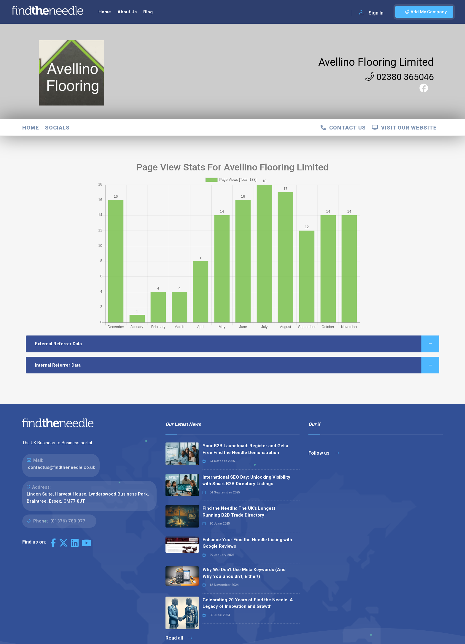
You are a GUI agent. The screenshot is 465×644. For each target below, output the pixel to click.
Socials (57, 127)
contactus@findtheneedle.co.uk (61, 467)
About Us (127, 12)
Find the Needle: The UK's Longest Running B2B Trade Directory (239, 512)
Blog (148, 12)
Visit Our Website (404, 127)
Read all (178, 638)
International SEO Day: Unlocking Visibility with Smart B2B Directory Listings (246, 480)
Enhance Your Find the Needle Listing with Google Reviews (247, 543)
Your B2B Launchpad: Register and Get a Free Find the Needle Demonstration (245, 449)
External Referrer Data (237, 343)
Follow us (323, 453)
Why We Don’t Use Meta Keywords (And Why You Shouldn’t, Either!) (244, 573)
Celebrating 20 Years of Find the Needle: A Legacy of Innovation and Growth (248, 603)
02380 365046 (399, 77)
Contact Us (343, 127)
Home (104, 12)
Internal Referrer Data (237, 365)
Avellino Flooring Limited (376, 62)
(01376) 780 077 (67, 521)
